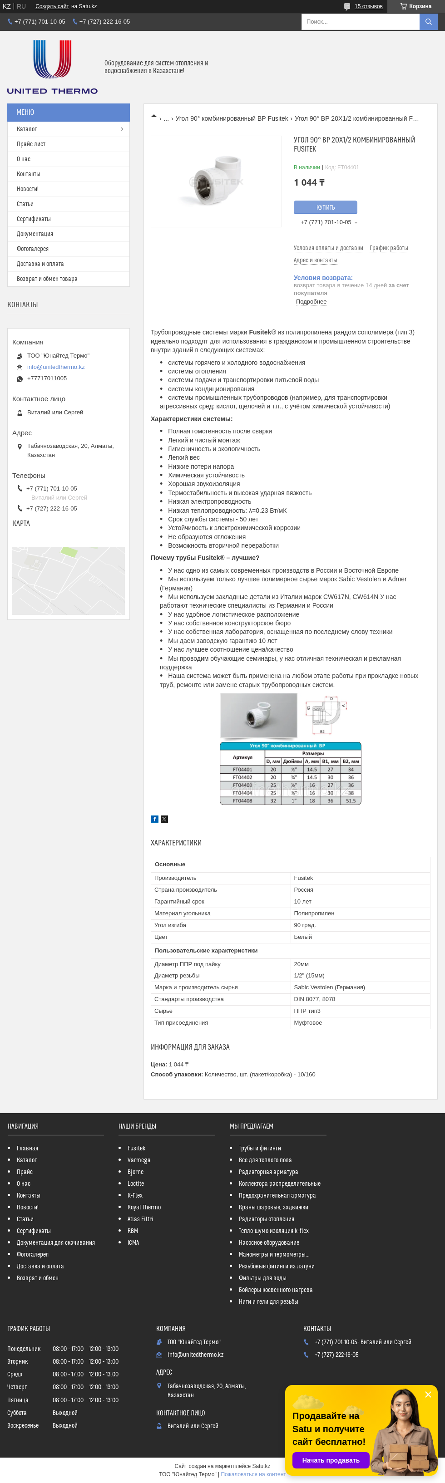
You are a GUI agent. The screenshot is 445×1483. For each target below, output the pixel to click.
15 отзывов (369, 6)
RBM (133, 1231)
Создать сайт (52, 6)
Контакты (28, 174)
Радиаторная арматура (268, 1172)
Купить (325, 207)
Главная (27, 1148)
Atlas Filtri (140, 1219)
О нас (23, 159)
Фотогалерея (33, 249)
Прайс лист (31, 144)
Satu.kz (261, 1466)
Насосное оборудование (269, 1243)
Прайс (25, 1172)
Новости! (28, 189)
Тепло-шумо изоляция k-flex (274, 1231)
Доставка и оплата (40, 264)
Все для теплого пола (265, 1160)
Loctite (136, 1184)
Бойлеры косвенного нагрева (276, 1290)
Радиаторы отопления (266, 1219)
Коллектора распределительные (280, 1184)
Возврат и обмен (38, 1278)
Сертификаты (34, 219)
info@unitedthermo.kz (56, 366)
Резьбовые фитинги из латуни (277, 1266)
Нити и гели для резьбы (268, 1302)
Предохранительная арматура (277, 1195)
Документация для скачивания (56, 1243)
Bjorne (135, 1172)
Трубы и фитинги (260, 1148)
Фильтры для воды (263, 1278)
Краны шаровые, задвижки (273, 1207)
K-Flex (135, 1195)
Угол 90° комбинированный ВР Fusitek (232, 118)
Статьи (25, 204)
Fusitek (137, 1148)
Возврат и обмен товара (47, 279)
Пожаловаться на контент (253, 1474)
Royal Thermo (144, 1207)
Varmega (139, 1160)
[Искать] (429, 22)
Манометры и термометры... (274, 1254)
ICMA (133, 1243)
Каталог (27, 129)
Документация (35, 234)
